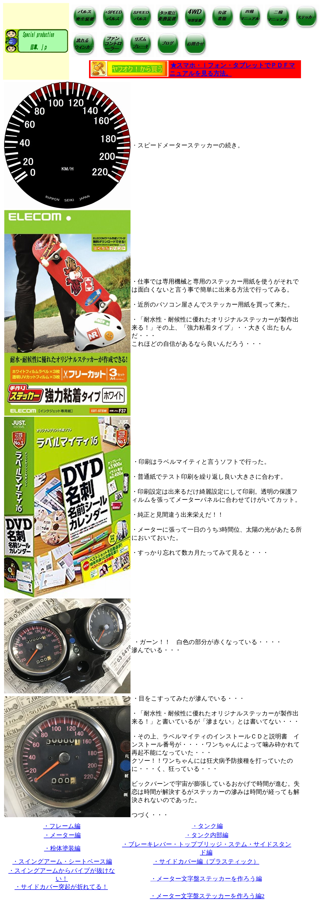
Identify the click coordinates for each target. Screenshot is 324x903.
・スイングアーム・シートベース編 (62, 861)
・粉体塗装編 (62, 848)
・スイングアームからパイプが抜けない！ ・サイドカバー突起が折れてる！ (61, 878)
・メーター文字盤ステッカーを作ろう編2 (207, 896)
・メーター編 (62, 835)
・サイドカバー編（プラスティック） (206, 861)
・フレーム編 (61, 826)
